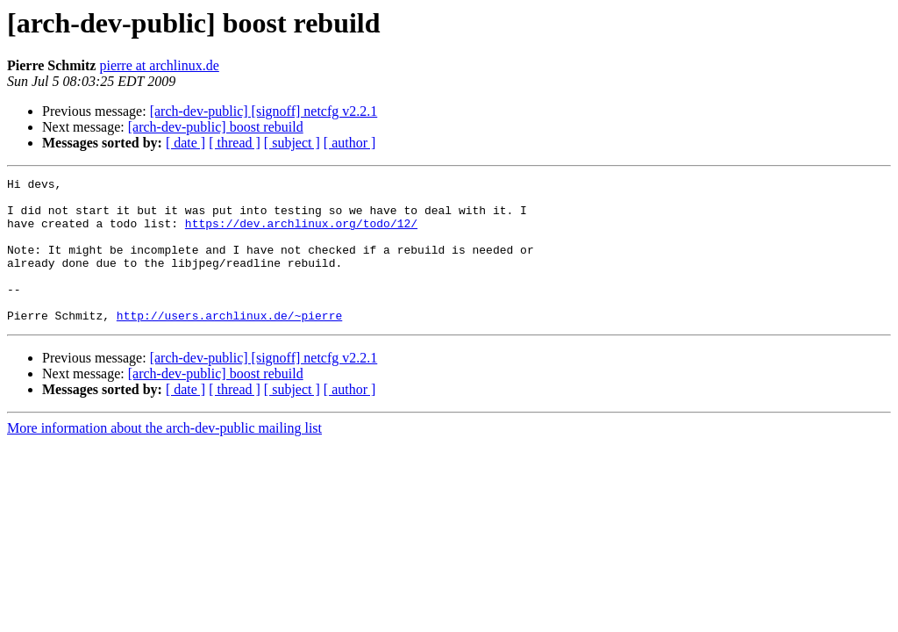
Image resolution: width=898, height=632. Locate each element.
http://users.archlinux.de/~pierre (229, 344)
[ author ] (350, 142)
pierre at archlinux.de (158, 65)
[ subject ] (292, 142)
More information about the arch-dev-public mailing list (164, 456)
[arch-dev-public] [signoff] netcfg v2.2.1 (264, 111)
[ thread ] (234, 142)
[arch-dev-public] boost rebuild (215, 126)
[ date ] (185, 142)
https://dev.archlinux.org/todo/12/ (301, 233)
